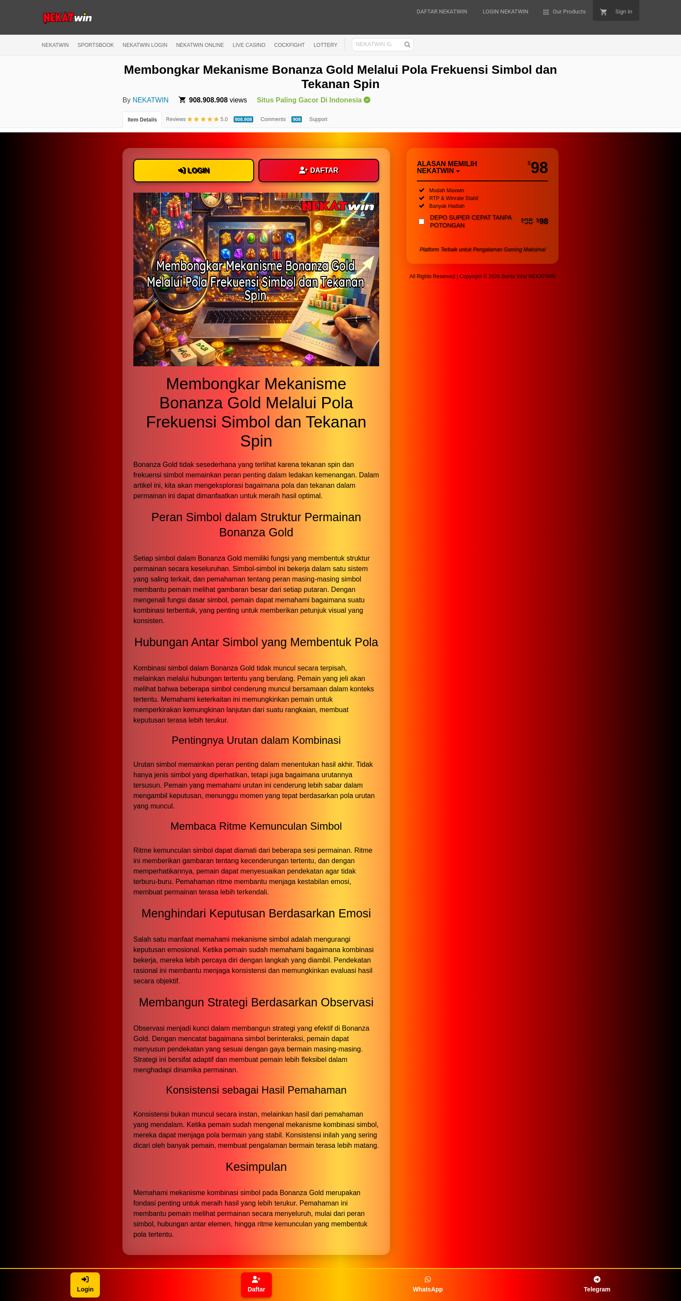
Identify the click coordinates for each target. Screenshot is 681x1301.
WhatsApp (428, 1284)
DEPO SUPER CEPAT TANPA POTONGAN (489, 221)
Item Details (142, 120)
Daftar (256, 1284)
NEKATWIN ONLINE (200, 45)
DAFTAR (318, 170)
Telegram (597, 1284)
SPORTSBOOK (95, 45)
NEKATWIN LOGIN (144, 45)
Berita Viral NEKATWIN (528, 276)
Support (318, 119)
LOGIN (193, 170)
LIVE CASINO (249, 45)
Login (85, 1284)
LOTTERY (325, 45)
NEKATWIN (55, 45)
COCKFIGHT (289, 45)
